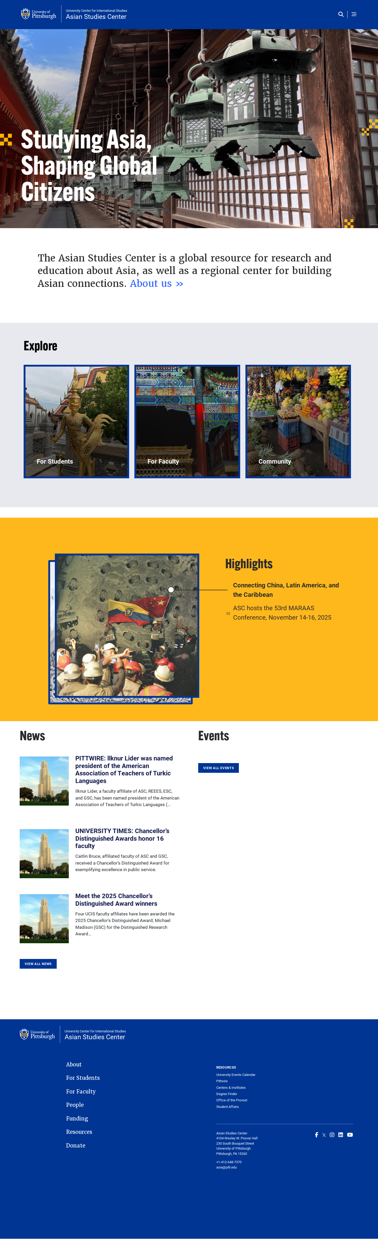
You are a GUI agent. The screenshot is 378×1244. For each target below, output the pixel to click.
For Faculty (81, 1091)
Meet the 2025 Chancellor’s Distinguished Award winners (116, 900)
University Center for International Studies (96, 10)
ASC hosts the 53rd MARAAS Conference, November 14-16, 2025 (282, 612)
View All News (38, 964)
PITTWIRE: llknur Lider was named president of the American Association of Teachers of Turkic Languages (124, 769)
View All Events (218, 768)
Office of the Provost (231, 1100)
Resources (79, 1132)
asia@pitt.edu (226, 1167)
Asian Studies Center (96, 16)
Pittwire (222, 1081)
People (75, 1105)
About (74, 1064)
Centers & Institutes (231, 1087)
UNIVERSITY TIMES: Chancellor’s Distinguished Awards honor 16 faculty (122, 838)
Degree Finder (226, 1094)
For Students (83, 1078)
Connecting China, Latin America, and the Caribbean (286, 590)
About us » (158, 283)
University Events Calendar (235, 1075)
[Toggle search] (342, 14)
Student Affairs (227, 1106)
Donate (75, 1145)
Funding (77, 1118)
